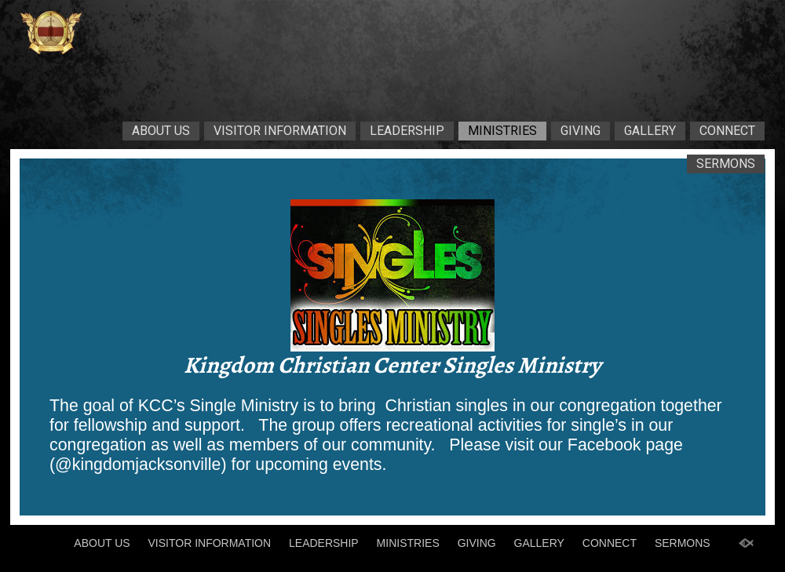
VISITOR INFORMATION (280, 130)
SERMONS (725, 163)
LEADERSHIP (407, 130)
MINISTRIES (502, 130)
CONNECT (727, 130)
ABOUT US (161, 130)
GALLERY (650, 130)
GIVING (580, 130)
